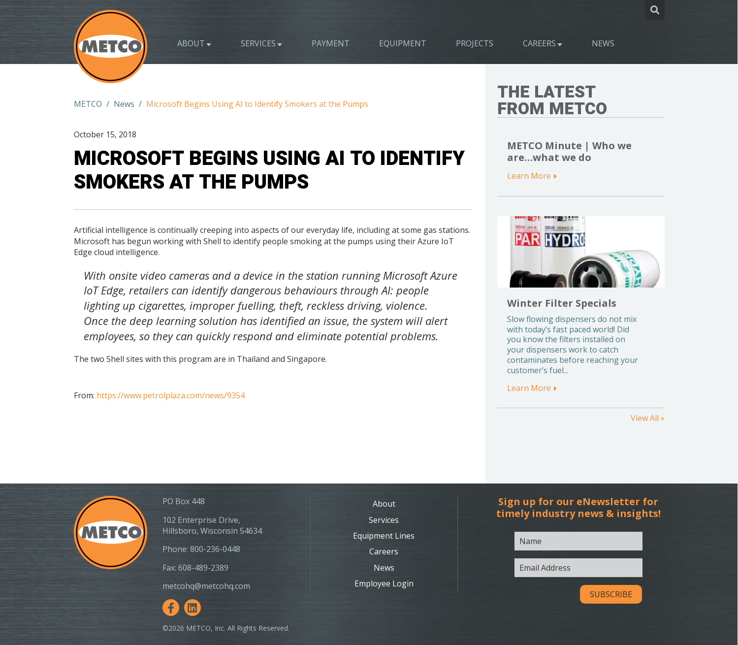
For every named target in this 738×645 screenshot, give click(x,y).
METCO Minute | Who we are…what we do (569, 151)
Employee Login (384, 583)
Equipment (402, 43)
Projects (474, 43)
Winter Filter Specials (561, 303)
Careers (539, 43)
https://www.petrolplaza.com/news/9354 (170, 395)
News (603, 43)
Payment (331, 43)
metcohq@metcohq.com (206, 585)
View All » (648, 418)
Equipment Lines (384, 535)
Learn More (529, 175)
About (191, 43)
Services (258, 43)
